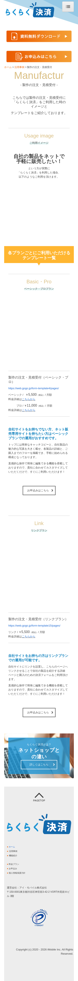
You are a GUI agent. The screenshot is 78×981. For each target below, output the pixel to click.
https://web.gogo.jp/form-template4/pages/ (33, 388)
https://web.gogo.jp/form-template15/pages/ (34, 625)
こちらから (28, 399)
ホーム (12, 847)
